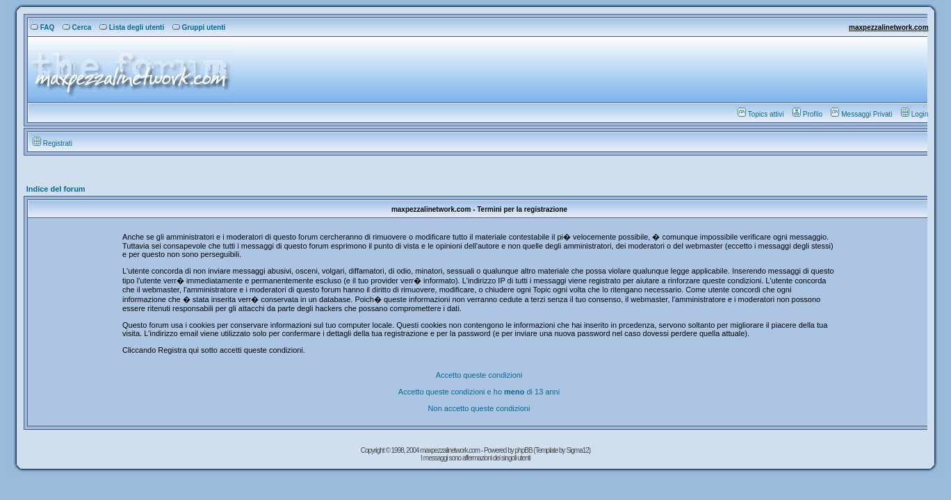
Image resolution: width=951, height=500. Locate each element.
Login (914, 114)
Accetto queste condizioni (479, 375)
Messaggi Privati (861, 114)
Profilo (807, 114)
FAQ (43, 27)
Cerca (77, 27)
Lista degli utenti (131, 27)
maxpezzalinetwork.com (888, 27)
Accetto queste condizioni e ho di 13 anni (479, 392)
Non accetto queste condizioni (479, 408)
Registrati (52, 143)
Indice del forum (56, 189)
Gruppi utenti (199, 27)
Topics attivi (761, 114)
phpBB (524, 450)
